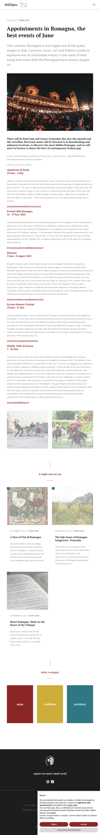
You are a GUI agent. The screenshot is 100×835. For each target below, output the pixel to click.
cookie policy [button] (72, 805)
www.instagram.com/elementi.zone (25, 299)
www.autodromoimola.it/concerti (24, 206)
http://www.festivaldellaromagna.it (25, 247)
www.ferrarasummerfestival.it (22, 340)
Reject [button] (54, 824)
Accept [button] (84, 824)
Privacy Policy (28, 810)
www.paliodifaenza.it (18, 402)
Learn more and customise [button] (68, 830)
